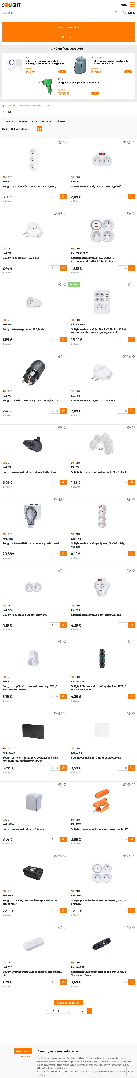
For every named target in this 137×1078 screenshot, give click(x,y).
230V (49, 105)
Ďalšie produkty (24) (68, 1002)
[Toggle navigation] (132, 5)
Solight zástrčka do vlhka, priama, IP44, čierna (30, 400)
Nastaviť (25, 1056)
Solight (12, 105)
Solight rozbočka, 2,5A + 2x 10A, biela (93, 400)
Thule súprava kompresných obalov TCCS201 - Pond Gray (110, 62)
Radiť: (5, 128)
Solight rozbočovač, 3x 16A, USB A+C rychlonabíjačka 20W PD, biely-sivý (92, 259)
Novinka (23, 121)
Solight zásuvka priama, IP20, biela (23, 329)
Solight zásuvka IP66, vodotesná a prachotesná (31, 543)
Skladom (10, 121)
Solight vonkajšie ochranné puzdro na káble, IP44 (100, 828)
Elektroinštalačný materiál (31, 105)
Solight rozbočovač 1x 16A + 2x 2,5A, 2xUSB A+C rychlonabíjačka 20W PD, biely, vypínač (98, 330)
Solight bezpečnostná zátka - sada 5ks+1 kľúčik (99, 472)
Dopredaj (46, 121)
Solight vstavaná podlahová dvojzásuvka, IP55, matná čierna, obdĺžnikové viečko (30, 759)
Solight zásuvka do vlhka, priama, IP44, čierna (30, 472)
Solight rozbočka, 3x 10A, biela (21, 257)
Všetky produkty (68, 27)
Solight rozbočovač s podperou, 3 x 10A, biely (29, 186)
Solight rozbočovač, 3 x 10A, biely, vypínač (96, 614)
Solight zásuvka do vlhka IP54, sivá (23, 828)
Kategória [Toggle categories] (68, 37)
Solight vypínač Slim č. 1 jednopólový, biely (96, 757)
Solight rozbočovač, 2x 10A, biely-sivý (25, 614)
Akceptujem (23, 1051)
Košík (129, 12)
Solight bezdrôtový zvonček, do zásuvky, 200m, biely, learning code (45, 62)
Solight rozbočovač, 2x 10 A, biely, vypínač (96, 186)
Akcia (34, 121)
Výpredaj (60, 121)
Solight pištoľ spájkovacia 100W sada (78, 82)
